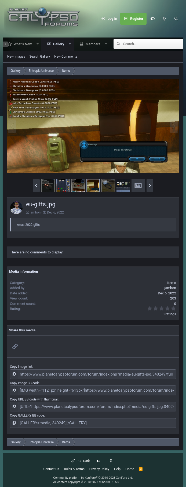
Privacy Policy (99, 465)
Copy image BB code (24, 382)
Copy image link (21, 367)
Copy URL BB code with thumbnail (34, 397)
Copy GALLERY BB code (27, 412)
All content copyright (86, 478)
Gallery (56, 44)
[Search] (176, 19)
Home (129, 465)
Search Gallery (40, 57)
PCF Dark (80, 457)
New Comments (65, 57)
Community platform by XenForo (93, 473)
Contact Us (51, 465)
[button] (35, 44)
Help (117, 465)
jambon (35, 213)
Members (91, 44)
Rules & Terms (74, 465)
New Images (16, 57)
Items (171, 283)
